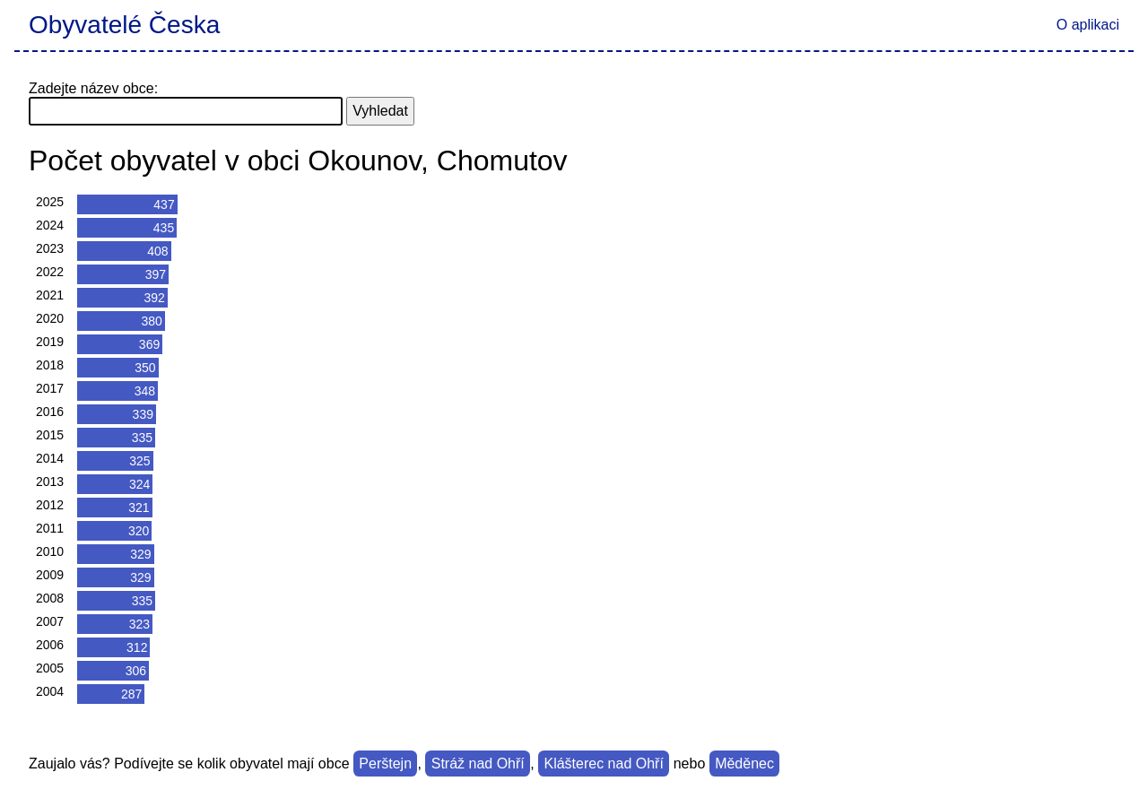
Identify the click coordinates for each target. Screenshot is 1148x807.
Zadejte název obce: (93, 88)
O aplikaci (1088, 24)
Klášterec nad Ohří (603, 763)
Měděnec (744, 763)
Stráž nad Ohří (478, 763)
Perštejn (385, 763)
